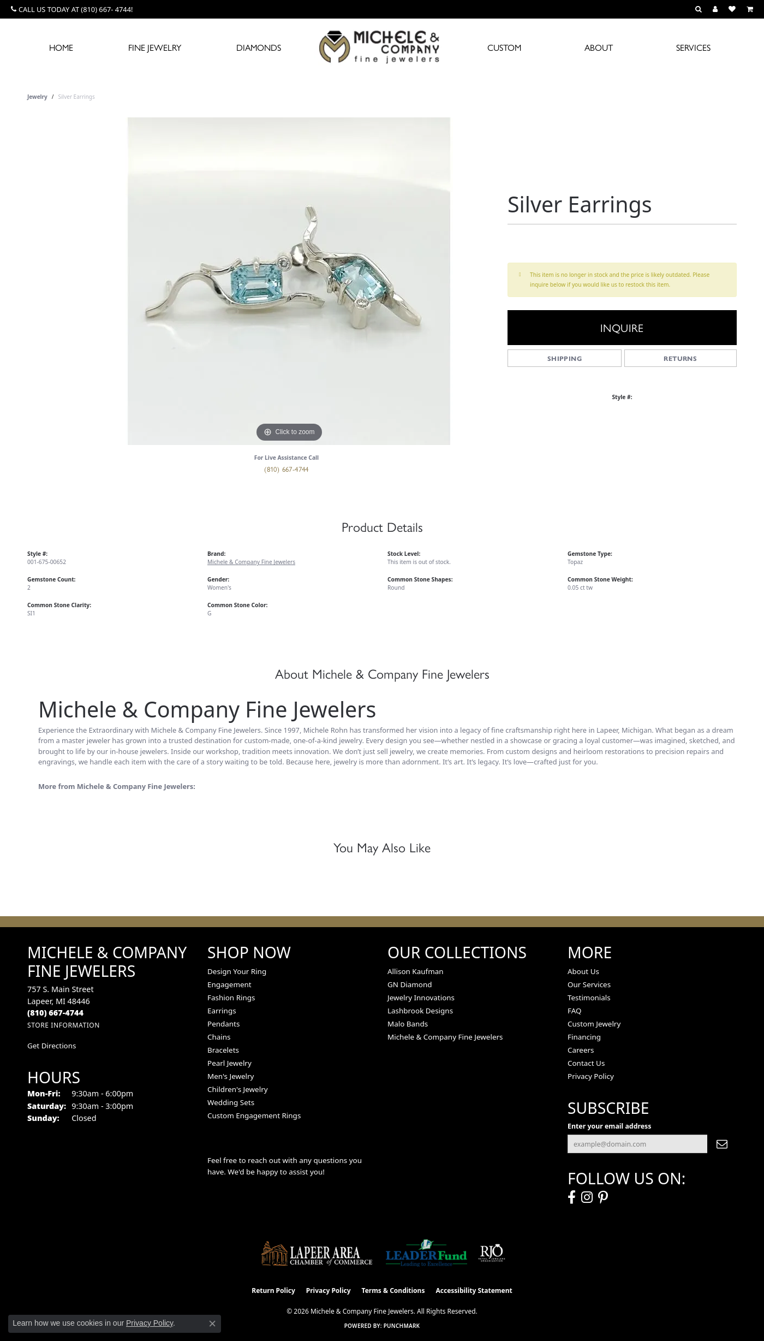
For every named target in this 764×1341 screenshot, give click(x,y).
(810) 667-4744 (286, 469)
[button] (698, 9)
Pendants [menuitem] (223, 1024)
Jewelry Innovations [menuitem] (421, 997)
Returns (680, 358)
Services (693, 47)
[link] (72, 9)
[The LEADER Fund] (426, 1253)
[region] (289, 281)
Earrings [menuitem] (221, 1011)
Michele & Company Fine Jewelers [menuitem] (445, 1037)
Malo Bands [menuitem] (407, 1024)
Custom (504, 47)
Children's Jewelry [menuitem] (237, 1089)
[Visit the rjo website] (491, 1253)
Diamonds (258, 47)
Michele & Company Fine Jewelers (251, 562)
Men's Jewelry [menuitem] (230, 1076)
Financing (584, 1037)
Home (61, 47)
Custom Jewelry (594, 1024)
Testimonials (589, 997)
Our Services (589, 984)
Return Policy (273, 1290)
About (598, 47)
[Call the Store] (55, 1012)
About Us (583, 971)
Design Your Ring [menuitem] (236, 971)
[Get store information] (63, 1025)
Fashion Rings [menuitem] (231, 997)
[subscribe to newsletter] (722, 1144)
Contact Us (586, 1063)
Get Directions (51, 1046)
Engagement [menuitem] (229, 984)
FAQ (575, 1011)
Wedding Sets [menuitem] (230, 1102)
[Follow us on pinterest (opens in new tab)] (603, 1197)
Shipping (564, 358)
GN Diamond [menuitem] (409, 984)
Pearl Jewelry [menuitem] (229, 1063)
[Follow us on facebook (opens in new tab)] (572, 1197)
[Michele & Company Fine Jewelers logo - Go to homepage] (382, 46)
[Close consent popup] (212, 1323)
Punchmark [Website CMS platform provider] (402, 1326)
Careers (581, 1050)
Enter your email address (610, 1126)
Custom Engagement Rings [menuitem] (254, 1115)
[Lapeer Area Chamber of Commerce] (317, 1253)
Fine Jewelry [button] (154, 47)
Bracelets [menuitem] (223, 1050)
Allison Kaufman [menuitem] (415, 971)
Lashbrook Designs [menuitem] (420, 1011)
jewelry (37, 96)
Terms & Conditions (393, 1290)
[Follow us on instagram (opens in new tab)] (587, 1197)
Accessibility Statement (473, 1290)
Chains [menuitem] (219, 1037)
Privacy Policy (591, 1076)
